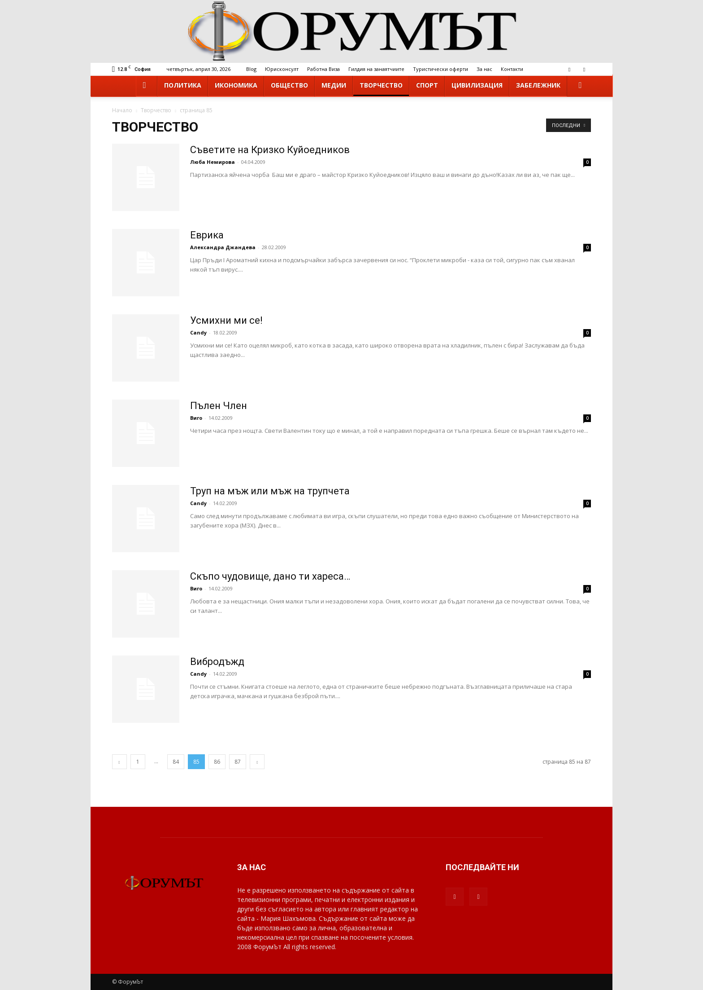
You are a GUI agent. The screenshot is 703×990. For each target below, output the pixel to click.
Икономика (236, 85)
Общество (289, 85)
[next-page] (257, 761)
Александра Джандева (223, 247)
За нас (484, 69)
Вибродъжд (217, 661)
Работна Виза (323, 69)
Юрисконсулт (282, 69)
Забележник (538, 85)
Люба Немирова (213, 161)
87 (237, 762)
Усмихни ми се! (226, 320)
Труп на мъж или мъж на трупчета (270, 491)
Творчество (381, 85)
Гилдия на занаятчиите (376, 69)
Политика (182, 85)
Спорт (427, 85)
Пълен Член (218, 405)
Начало (122, 110)
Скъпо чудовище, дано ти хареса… (270, 576)
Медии (333, 85)
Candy (198, 332)
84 (176, 762)
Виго (196, 417)
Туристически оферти (440, 69)
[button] (580, 85)
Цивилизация (477, 85)
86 (217, 762)
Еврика (207, 235)
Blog (251, 69)
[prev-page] (119, 761)
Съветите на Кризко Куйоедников (270, 149)
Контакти (512, 69)
